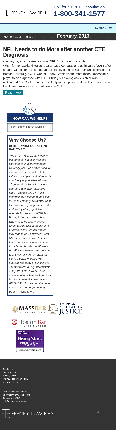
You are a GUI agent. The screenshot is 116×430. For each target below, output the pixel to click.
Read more (13, 92)
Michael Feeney (29, 344)
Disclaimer (8, 369)
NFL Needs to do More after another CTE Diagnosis (54, 52)
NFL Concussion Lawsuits (68, 61)
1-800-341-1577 (79, 13)
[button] (101, 28)
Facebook (98, 412)
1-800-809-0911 (19, 401)
